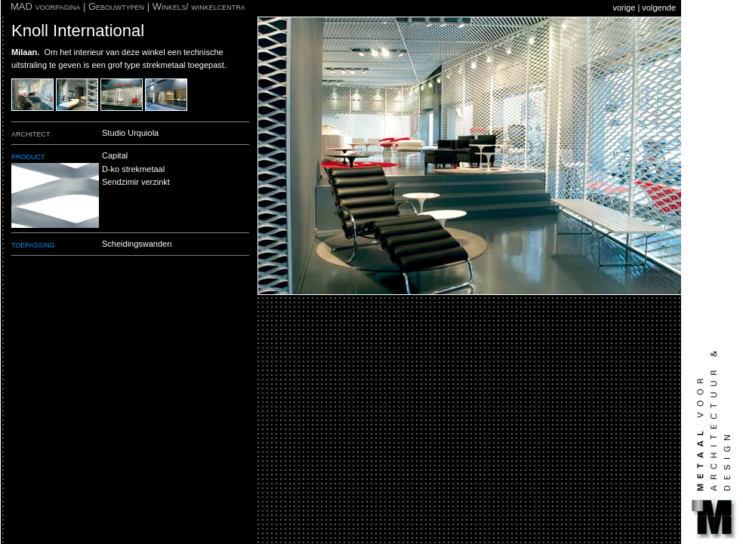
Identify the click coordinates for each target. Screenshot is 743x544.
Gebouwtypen (116, 6)
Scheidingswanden (136, 243)
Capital (115, 155)
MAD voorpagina (45, 6)
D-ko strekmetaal (133, 169)
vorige (623, 7)
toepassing (33, 244)
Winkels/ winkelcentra (199, 6)
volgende (659, 7)
